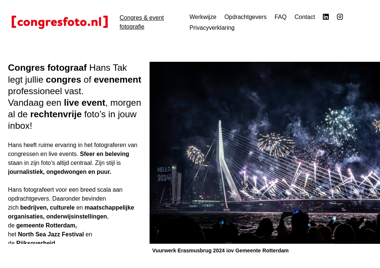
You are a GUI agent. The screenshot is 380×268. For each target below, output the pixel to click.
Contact (305, 17)
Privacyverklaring (212, 28)
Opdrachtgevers (246, 17)
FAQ (280, 17)
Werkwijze (202, 17)
